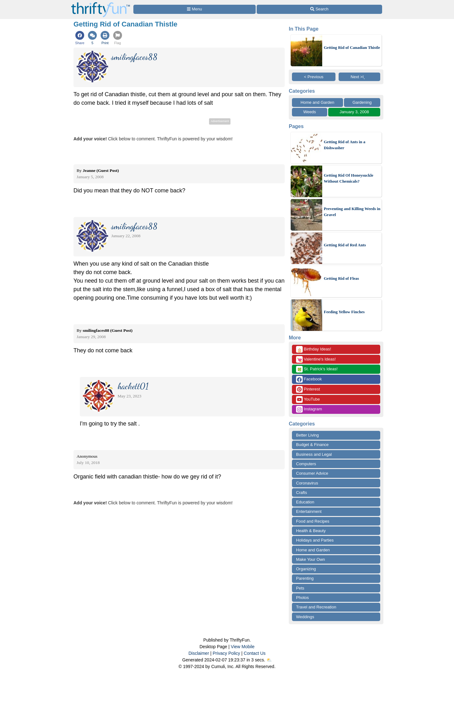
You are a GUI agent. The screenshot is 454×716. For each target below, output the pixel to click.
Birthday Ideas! (313, 349)
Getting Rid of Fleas (341, 278)
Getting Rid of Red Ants (345, 245)
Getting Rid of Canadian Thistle (352, 47)
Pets (300, 588)
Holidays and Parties (315, 540)
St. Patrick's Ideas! (317, 369)
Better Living (307, 435)
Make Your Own (310, 559)
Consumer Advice (312, 473)
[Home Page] (100, 3)
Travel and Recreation (316, 607)
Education (305, 502)
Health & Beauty (311, 530)
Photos (302, 597)
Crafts (301, 492)
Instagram (309, 409)
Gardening (362, 102)
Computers (306, 463)
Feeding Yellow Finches (344, 311)
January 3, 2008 (354, 111)
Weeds (309, 111)
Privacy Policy (226, 653)
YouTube (308, 399)
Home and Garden (317, 102)
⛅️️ (269, 659)
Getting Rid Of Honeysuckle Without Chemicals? (348, 178)
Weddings (305, 616)
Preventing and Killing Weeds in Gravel (352, 211)
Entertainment (309, 511)
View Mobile (242, 646)
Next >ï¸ (359, 76)
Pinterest (308, 389)
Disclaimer (199, 653)
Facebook (309, 379)
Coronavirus (307, 483)
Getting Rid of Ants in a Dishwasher (344, 144)
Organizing (306, 568)
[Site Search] (319, 9)
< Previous (313, 76)
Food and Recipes (312, 521)
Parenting (305, 578)
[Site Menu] (194, 9)
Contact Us (254, 653)
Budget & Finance (312, 444)
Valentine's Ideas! (316, 359)
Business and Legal (314, 454)
